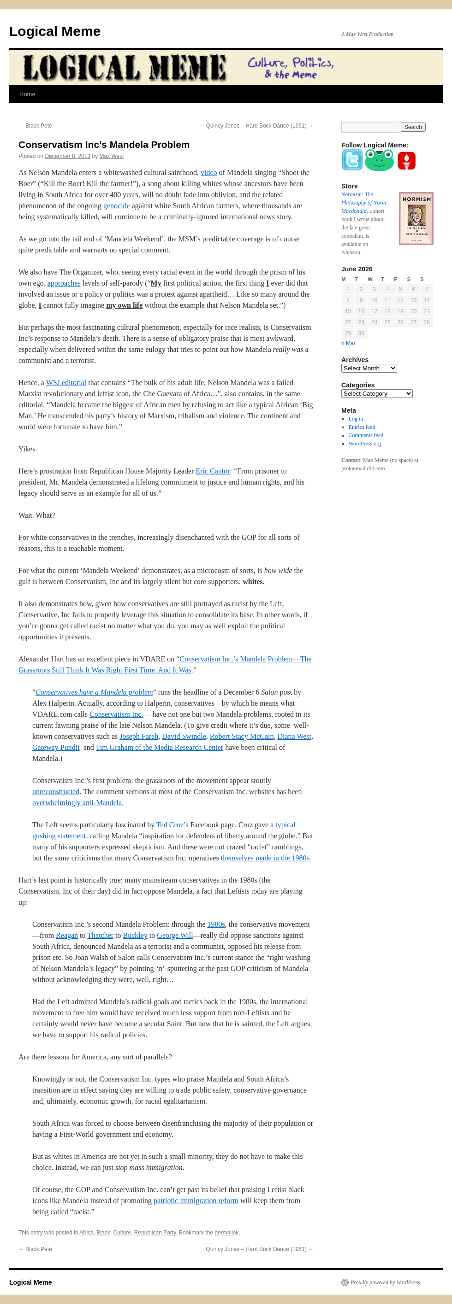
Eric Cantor (213, 471)
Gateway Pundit (56, 747)
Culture (122, 1232)
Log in (356, 418)
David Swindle (184, 736)
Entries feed (362, 427)
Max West (112, 156)
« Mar (348, 343)
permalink (226, 1232)
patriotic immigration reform (196, 1201)
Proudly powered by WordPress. (386, 1282)
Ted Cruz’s (172, 825)
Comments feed (366, 435)
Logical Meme (55, 31)
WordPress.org (365, 443)
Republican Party (155, 1232)
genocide (116, 206)
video (209, 172)
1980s (216, 924)
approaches (64, 283)
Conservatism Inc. (116, 714)
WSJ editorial (66, 382)
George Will (175, 935)
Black (103, 1232)
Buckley (135, 935)
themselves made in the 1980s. (266, 858)
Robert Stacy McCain (242, 736)
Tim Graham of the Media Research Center (159, 747)
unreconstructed (55, 791)
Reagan (67, 935)
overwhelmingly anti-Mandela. (78, 803)
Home (27, 94)
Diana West (294, 736)
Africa (86, 1232)
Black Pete (35, 126)
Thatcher (100, 935)
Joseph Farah (138, 736)
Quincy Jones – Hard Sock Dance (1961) (260, 126)
